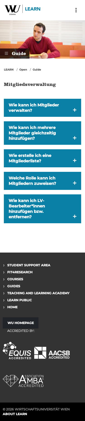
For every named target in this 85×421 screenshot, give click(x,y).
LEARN (9, 69)
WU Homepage (20, 323)
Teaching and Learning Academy (38, 293)
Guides (13, 286)
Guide (37, 69)
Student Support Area (28, 265)
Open (23, 69)
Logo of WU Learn (23, 10)
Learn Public (19, 300)
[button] (42, 108)
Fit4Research (19, 272)
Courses (15, 279)
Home (12, 307)
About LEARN (15, 414)
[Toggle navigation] (75, 10)
